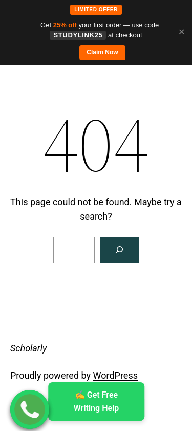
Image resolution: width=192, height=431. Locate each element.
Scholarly (28, 348)
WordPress (115, 375)
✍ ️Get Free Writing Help (95, 401)
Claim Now (102, 52)
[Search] (119, 250)
